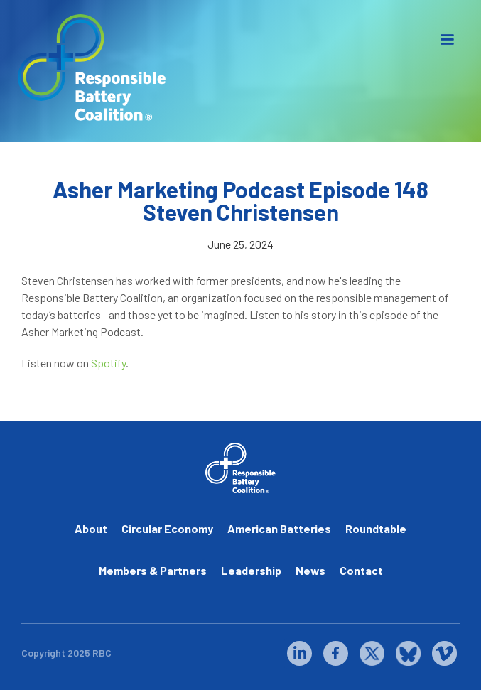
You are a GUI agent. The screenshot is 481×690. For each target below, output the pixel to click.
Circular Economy (167, 528)
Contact (361, 570)
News (310, 570)
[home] (89, 68)
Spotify (108, 363)
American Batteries (279, 528)
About (91, 528)
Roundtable (375, 528)
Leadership (251, 570)
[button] (446, 39)
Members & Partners (153, 570)
